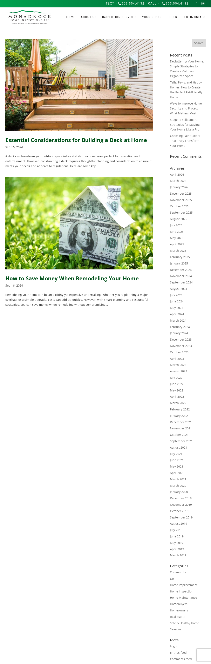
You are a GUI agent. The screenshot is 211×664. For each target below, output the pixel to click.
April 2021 (177, 473)
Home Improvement (183, 585)
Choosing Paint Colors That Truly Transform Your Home (185, 141)
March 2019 (178, 555)
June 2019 (177, 536)
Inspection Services (119, 16)
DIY (172, 579)
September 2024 (181, 282)
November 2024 (181, 276)
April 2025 (177, 244)
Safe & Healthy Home (184, 623)
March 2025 (178, 251)
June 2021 (177, 460)
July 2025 (176, 225)
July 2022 (176, 378)
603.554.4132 (133, 3)
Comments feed (181, 659)
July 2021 (176, 454)
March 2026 (178, 181)
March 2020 (178, 486)
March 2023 (178, 365)
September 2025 (181, 212)
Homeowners (179, 610)
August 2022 (178, 371)
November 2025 (181, 200)
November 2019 (181, 505)
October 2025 (179, 206)
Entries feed (178, 653)
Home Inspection (181, 591)
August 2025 (178, 219)
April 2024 (177, 314)
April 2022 (177, 396)
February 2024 (180, 327)
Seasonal (176, 629)
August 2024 (178, 289)
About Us (89, 16)
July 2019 (176, 530)
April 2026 (177, 174)
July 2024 (176, 295)
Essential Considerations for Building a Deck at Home (76, 140)
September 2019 (181, 517)
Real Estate (177, 617)
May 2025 (176, 238)
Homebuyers (179, 604)
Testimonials (194, 16)
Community (178, 572)
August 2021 (178, 447)
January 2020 (179, 492)
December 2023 (181, 339)
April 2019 (177, 549)
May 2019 (176, 543)
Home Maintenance (183, 597)
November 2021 (181, 428)
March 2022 (178, 403)
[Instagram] (203, 3)
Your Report (152, 16)
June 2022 (177, 384)
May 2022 (176, 390)
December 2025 (181, 193)
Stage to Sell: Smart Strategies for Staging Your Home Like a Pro (185, 125)
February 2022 (180, 409)
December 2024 (181, 270)
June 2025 (177, 232)
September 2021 (181, 441)
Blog (173, 16)
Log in (174, 646)
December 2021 (181, 422)
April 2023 (177, 359)
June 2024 (177, 301)
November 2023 (181, 346)
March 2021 (178, 479)
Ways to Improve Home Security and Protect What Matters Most (186, 108)
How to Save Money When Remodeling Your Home (72, 278)
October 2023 (179, 352)
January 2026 (179, 187)
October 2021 (179, 435)
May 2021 (176, 466)
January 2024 (179, 333)
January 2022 (179, 416)
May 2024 (176, 308)
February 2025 (180, 257)
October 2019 (179, 511)
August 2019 (178, 523)
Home (70, 16)
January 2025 (179, 263)
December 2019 (181, 498)
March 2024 (178, 320)
